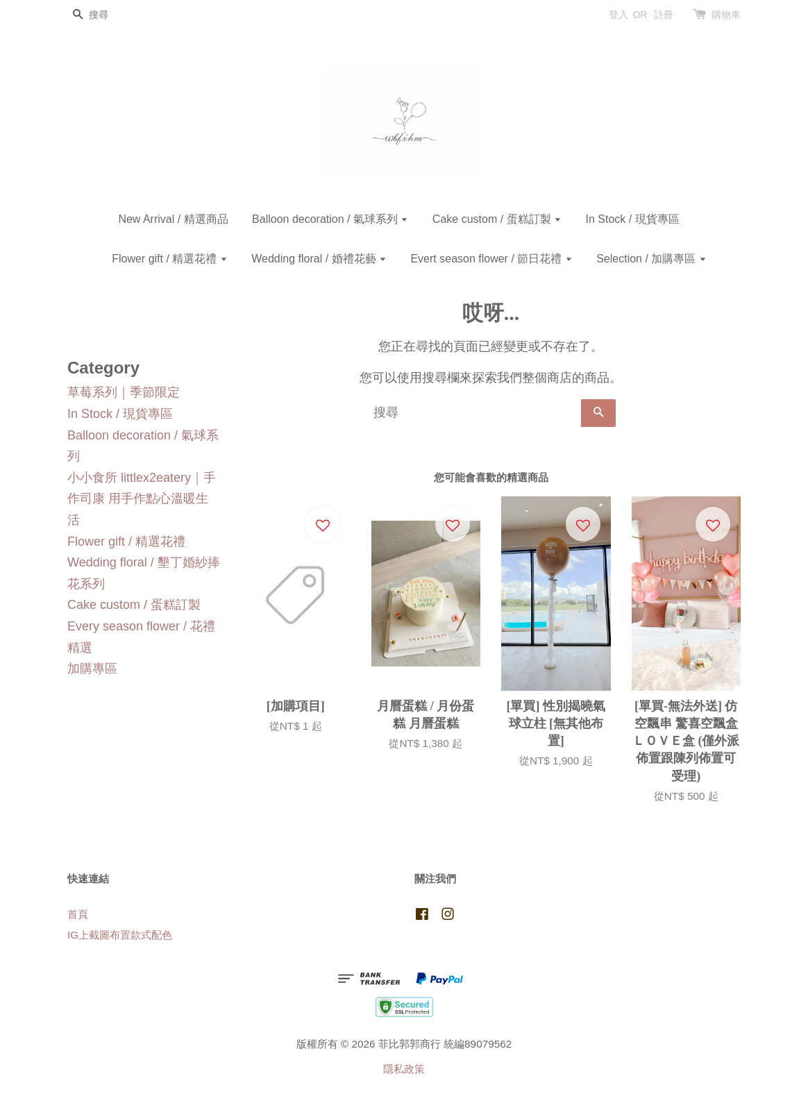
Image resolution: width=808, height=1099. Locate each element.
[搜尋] (109, 15)
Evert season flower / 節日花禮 (491, 259)
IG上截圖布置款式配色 (119, 935)
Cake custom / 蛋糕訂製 (497, 219)
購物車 (726, 14)
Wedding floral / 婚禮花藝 (319, 259)
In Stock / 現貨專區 (632, 219)
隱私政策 (404, 1069)
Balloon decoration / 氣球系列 (330, 219)
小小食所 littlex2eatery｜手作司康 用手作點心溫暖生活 (141, 499)
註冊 (663, 14)
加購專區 (92, 669)
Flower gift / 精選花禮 (170, 259)
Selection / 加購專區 (651, 259)
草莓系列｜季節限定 (123, 392)
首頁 (77, 914)
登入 (618, 14)
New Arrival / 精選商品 (173, 219)
